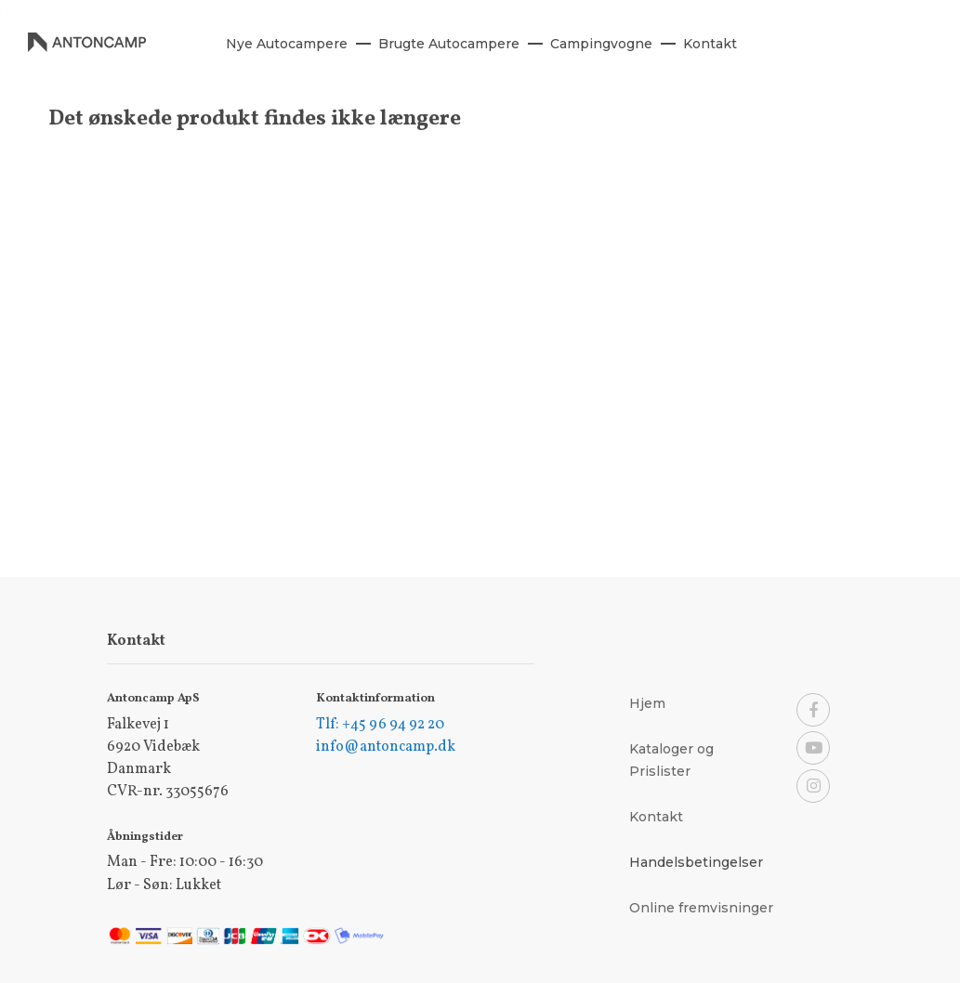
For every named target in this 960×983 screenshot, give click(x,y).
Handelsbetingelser (696, 862)
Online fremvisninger (701, 907)
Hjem (647, 703)
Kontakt (656, 816)
